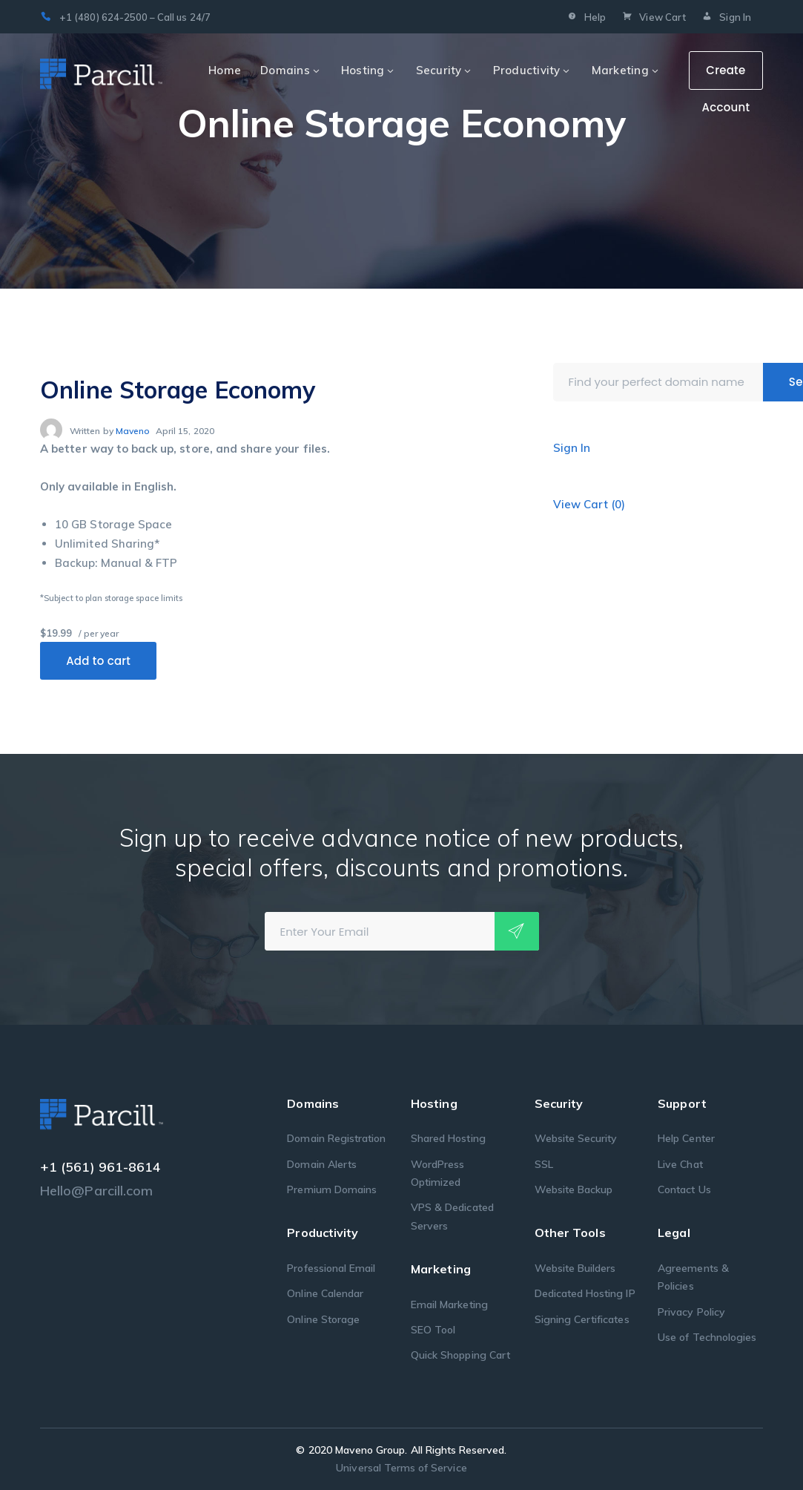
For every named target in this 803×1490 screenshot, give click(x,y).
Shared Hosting (448, 1138)
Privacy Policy (691, 1312)
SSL (544, 1164)
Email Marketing (449, 1304)
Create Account (725, 76)
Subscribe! (517, 931)
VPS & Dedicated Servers (452, 1216)
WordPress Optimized (437, 1173)
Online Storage (323, 1319)
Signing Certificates (582, 1319)
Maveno (133, 430)
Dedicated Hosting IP (585, 1293)
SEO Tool (433, 1329)
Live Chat (680, 1164)
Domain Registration (336, 1138)
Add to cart (98, 661)
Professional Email (331, 1268)
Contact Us (684, 1189)
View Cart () (589, 504)
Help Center (686, 1138)
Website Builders (575, 1268)
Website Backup (574, 1189)
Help (585, 18)
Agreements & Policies (693, 1277)
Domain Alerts (322, 1164)
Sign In (725, 18)
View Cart (653, 18)
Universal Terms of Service (401, 1467)
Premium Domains (332, 1189)
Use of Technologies (707, 1337)
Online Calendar (325, 1293)
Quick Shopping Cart (460, 1355)
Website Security (576, 1138)
